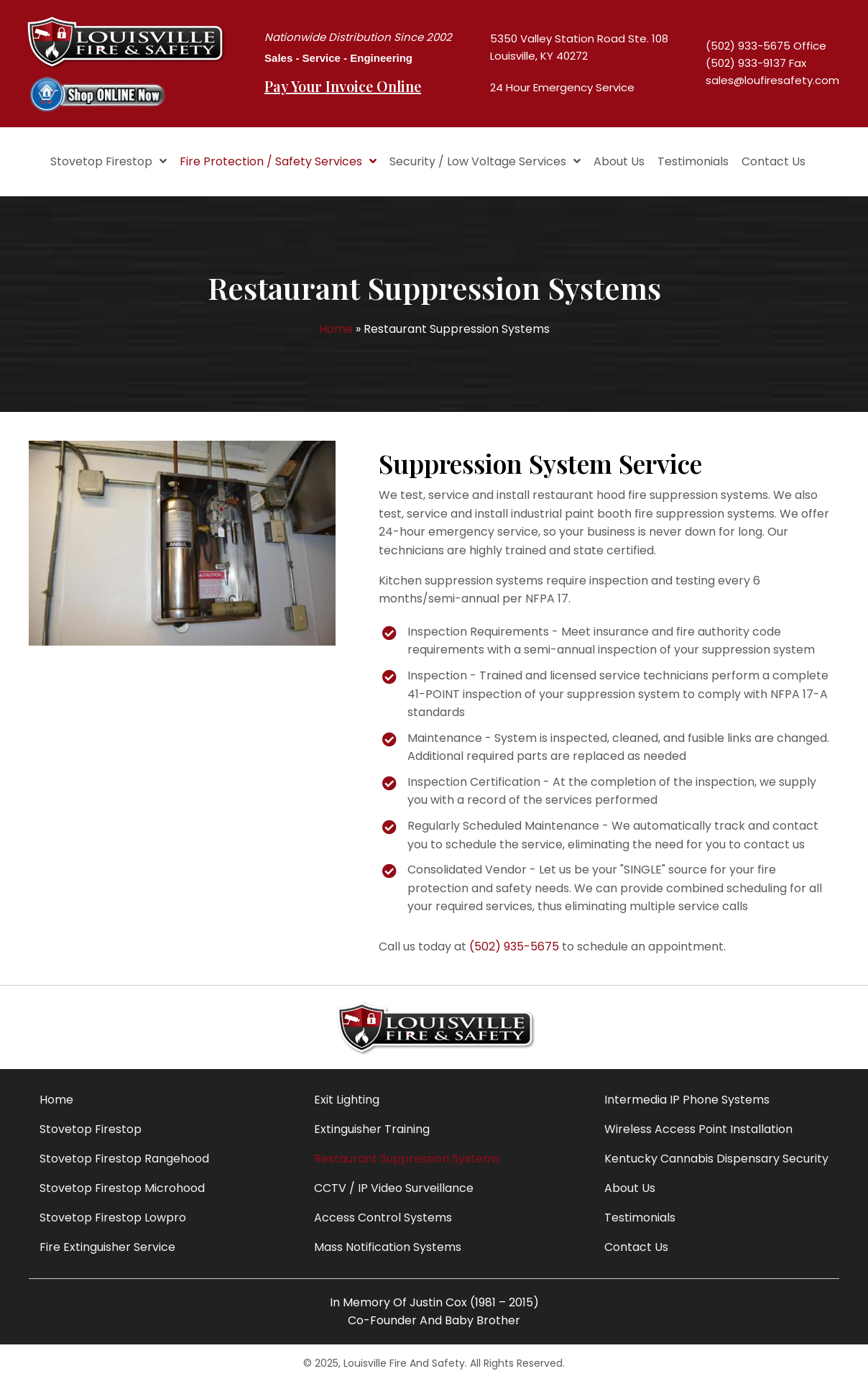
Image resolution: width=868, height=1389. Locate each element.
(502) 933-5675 (748, 48)
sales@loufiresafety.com (772, 83)
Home (336, 334)
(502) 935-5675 (514, 951)
